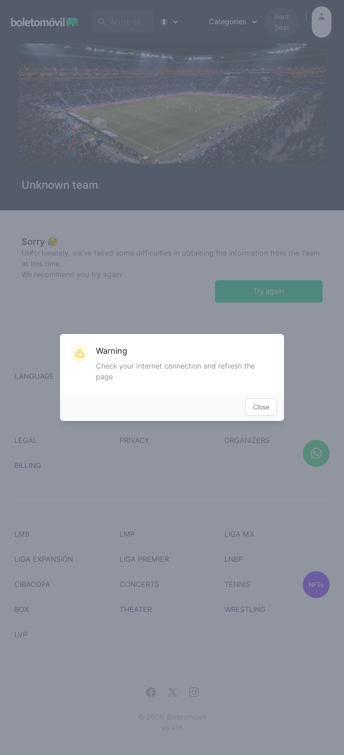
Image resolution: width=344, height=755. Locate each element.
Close (261, 407)
